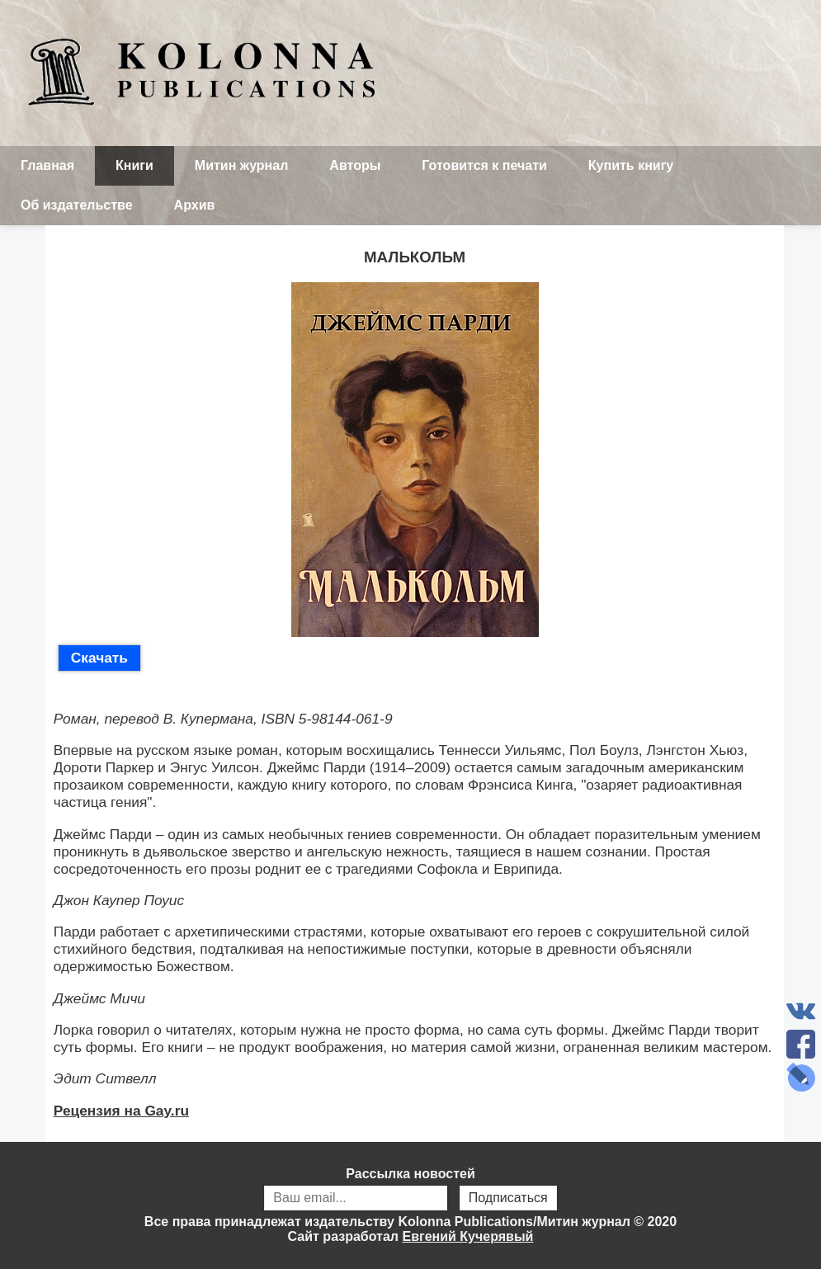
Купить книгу (630, 165)
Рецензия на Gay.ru (121, 1110)
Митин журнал (241, 165)
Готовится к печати (484, 165)
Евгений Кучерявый (467, 1236)
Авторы (354, 165)
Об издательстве (77, 205)
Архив (194, 205)
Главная (47, 165)
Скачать (99, 657)
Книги (134, 165)
